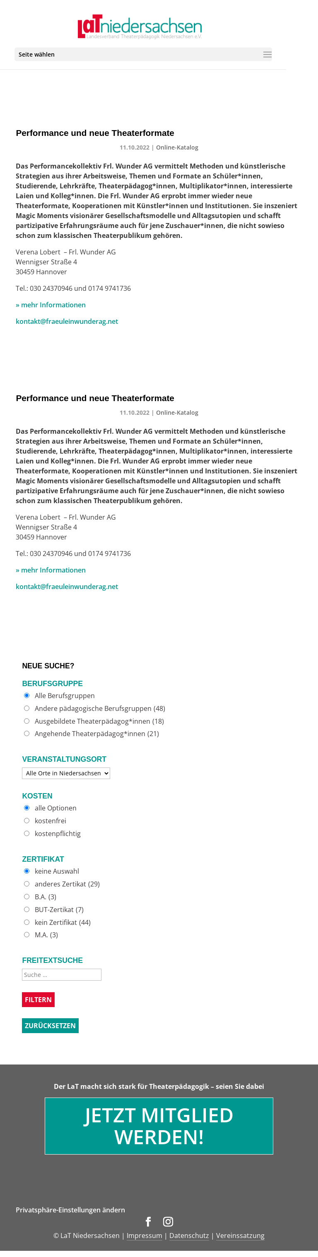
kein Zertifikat (63, 922)
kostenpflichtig (58, 833)
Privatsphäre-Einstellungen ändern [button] (70, 1209)
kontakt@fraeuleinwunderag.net (67, 321)
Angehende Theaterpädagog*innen (97, 733)
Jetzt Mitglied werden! (159, 1125)
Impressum (144, 1235)
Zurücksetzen (50, 1025)
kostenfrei (50, 821)
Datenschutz (189, 1235)
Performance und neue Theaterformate (95, 133)
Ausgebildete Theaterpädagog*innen (99, 721)
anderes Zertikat (67, 884)
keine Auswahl (57, 871)
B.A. (45, 897)
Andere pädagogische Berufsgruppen (100, 708)
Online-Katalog (177, 147)
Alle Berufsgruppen (65, 695)
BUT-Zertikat (59, 909)
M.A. (46, 935)
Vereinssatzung (240, 1235)
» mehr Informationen (51, 304)
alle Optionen (56, 808)
